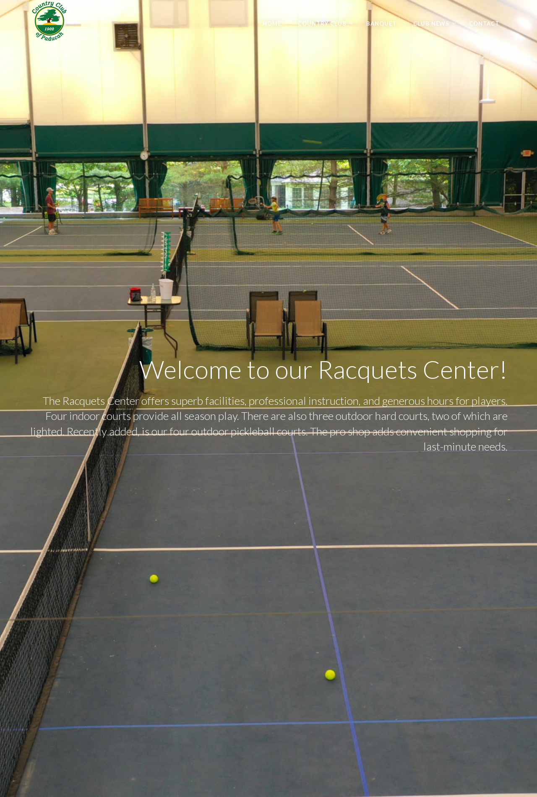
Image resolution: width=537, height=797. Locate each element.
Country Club (322, 23)
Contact (484, 23)
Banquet (381, 23)
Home (272, 23)
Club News (431, 23)
